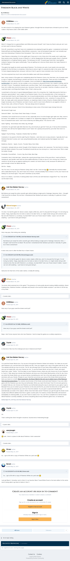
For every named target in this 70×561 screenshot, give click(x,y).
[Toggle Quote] (4, 236)
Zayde (8, 342)
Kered (8, 464)
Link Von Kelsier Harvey (15, 187)
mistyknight (10, 430)
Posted (12, 24)
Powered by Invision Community (35, 558)
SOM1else (6, 12)
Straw (8, 449)
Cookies (39, 554)
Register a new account (35, 506)
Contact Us (31, 554)
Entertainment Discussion (18, 14)
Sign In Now (35, 519)
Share (17, 530)
